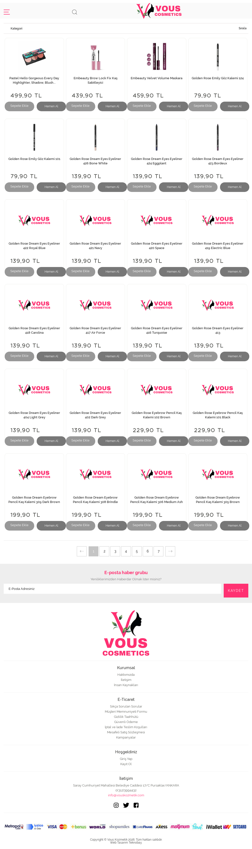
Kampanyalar (126, 737)
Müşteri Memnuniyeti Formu (126, 711)
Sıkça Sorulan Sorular (126, 706)
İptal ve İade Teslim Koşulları (126, 727)
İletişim (126, 680)
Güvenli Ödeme (126, 722)
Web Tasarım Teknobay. (126, 842)
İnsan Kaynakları (126, 685)
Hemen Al (51, 106)
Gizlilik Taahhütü (126, 717)
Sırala (243, 28)
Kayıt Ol (126, 764)
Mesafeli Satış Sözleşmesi (126, 732)
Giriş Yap (126, 759)
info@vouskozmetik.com (126, 795)
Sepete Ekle (19, 106)
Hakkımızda (126, 674)
